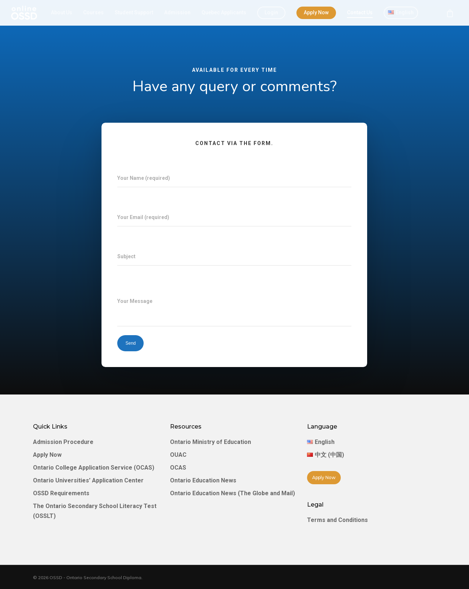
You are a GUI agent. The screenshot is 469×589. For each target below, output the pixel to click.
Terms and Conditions (337, 519)
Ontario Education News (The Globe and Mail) (232, 493)
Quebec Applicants (224, 12)
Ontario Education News (203, 480)
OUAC (178, 454)
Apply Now (316, 12)
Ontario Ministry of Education (210, 441)
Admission (177, 12)
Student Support (134, 12)
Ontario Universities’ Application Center (88, 480)
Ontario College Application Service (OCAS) (93, 467)
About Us (61, 12)
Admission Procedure (63, 441)
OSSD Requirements (61, 493)
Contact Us (360, 12)
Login (271, 12)
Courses (93, 12)
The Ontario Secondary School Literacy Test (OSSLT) (94, 511)
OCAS (178, 467)
